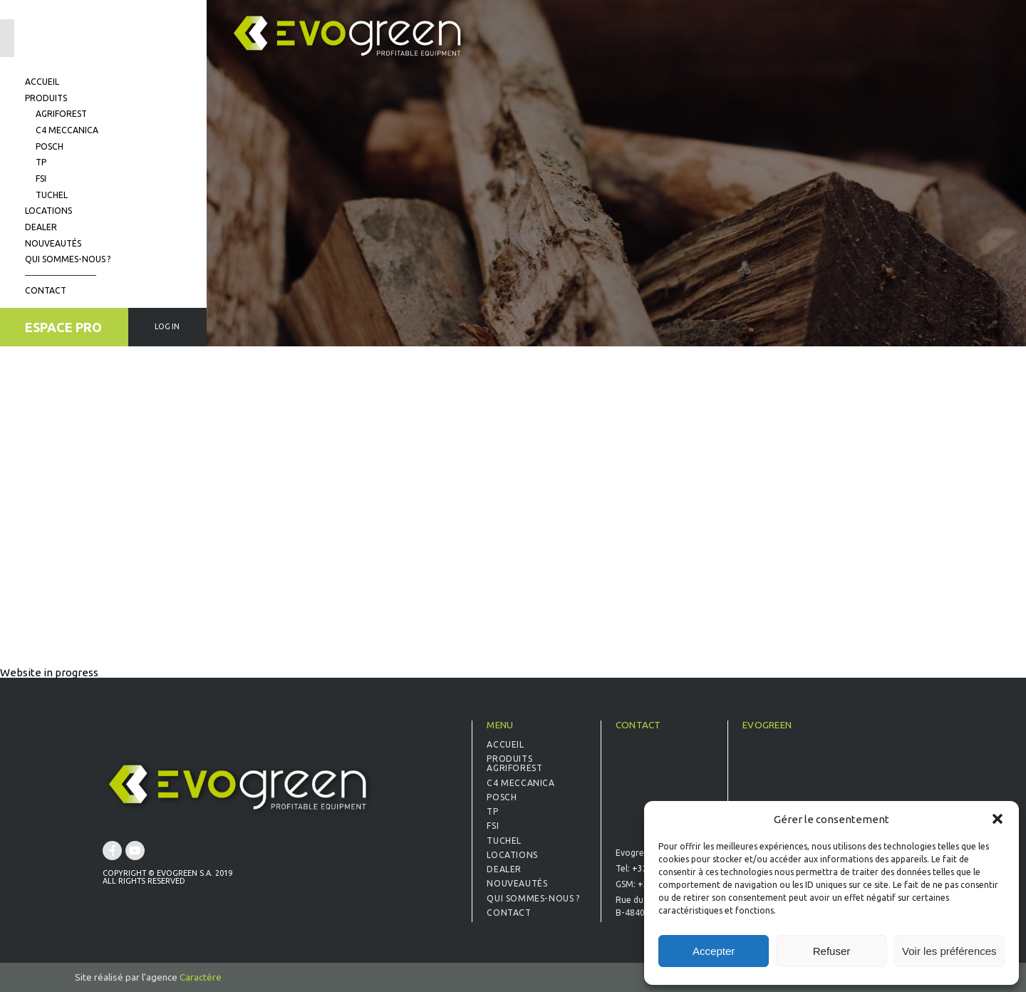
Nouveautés (53, 243)
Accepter (714, 951)
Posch (49, 146)
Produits (46, 98)
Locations (48, 210)
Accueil (42, 81)
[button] (997, 819)
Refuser (832, 951)
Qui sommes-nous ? (67, 259)
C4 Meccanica (67, 130)
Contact (45, 290)
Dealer (41, 227)
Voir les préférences (949, 951)
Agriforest (61, 113)
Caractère (201, 977)
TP (41, 162)
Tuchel (52, 195)
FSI (41, 178)
